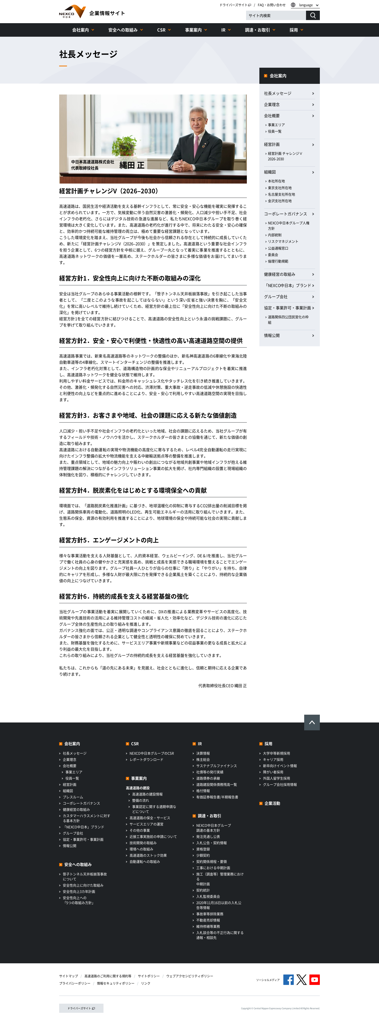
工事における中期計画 (213, 867)
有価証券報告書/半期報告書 (217, 796)
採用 (294, 30)
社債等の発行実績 (209, 771)
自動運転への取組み (145, 861)
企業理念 (272, 104)
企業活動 (272, 803)
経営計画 (272, 144)
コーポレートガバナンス (285, 214)
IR (223, 30)
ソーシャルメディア (268, 980)
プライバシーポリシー (74, 983)
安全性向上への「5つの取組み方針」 (79, 900)
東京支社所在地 (280, 187)
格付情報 (203, 790)
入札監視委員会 (208, 896)
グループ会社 (276, 296)
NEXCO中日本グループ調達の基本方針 (213, 828)
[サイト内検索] (276, 15)
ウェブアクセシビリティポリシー (189, 976)
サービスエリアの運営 (146, 823)
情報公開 (272, 335)
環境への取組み (141, 848)
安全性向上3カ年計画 (79, 891)
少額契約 (203, 855)
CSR (161, 30)
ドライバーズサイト (235, 5)
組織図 (270, 172)
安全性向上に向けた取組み (83, 885)
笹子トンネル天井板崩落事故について (85, 876)
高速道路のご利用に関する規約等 (107, 976)
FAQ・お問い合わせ (272, 5)
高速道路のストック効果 (148, 855)
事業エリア (276, 124)
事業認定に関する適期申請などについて (154, 809)
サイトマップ (68, 976)
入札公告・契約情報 (211, 842)
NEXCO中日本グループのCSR (152, 753)
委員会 (273, 254)
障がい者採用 (273, 771)
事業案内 (193, 30)
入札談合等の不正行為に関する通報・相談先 (220, 935)
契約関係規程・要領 (211, 861)
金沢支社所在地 (280, 200)
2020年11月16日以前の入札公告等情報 (218, 905)
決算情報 (203, 753)
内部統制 (275, 234)
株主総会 (203, 759)
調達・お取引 (257, 30)
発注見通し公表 (208, 836)
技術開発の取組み (143, 842)
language (306, 5)
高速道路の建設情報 (147, 793)
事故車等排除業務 (209, 913)
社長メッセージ (277, 93)
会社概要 (272, 115)
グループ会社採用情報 (280, 784)
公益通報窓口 (278, 248)
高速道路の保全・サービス (150, 817)
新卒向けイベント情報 (280, 765)
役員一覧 (275, 131)
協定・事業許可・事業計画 (287, 308)
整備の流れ (140, 800)
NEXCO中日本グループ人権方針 (288, 225)
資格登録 (203, 848)
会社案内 (80, 30)
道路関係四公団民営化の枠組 (288, 319)
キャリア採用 (273, 759)
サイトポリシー (149, 976)
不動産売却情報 (208, 919)
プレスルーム (73, 796)
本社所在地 (276, 180)
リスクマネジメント (283, 241)
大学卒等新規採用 (276, 753)
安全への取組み (123, 30)
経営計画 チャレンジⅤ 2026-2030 (285, 156)
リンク (145, 983)
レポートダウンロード (146, 759)
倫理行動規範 (278, 261)
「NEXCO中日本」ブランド (287, 285)
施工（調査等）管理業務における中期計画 (220, 878)
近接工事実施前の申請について (153, 836)
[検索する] (313, 15)
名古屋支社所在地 (281, 194)
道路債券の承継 (208, 778)
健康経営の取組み (279, 274)
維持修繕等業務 (208, 926)
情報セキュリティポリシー (116, 983)
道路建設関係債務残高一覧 (216, 784)
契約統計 (203, 890)
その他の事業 (140, 830)
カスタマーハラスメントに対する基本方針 (86, 818)
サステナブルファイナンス (216, 765)
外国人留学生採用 (276, 778)
